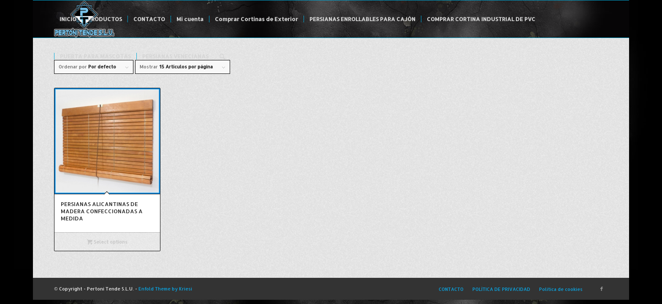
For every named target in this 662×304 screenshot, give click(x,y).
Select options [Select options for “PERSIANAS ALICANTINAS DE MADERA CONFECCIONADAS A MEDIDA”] (107, 241)
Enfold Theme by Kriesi (165, 289)
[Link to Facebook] (601, 288)
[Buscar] (222, 56)
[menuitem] (68, 19)
